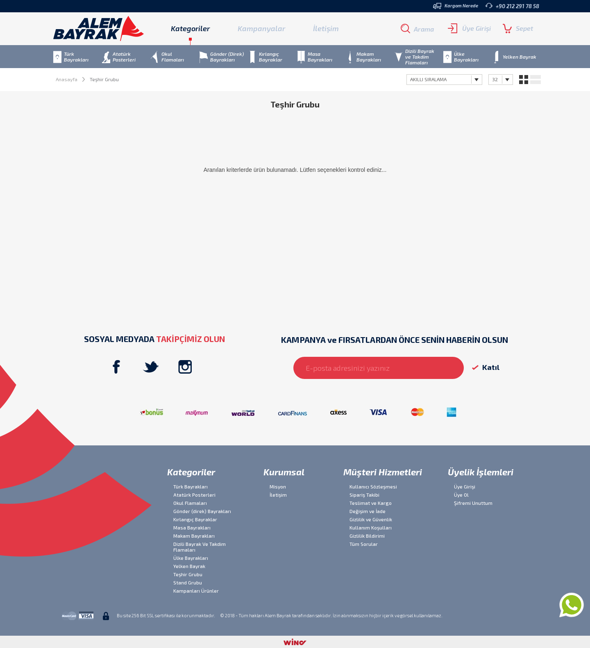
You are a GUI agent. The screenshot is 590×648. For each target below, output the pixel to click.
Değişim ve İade (367, 511)
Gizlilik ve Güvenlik (370, 519)
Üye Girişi (469, 28)
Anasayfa (66, 79)
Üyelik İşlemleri (480, 471)
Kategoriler (191, 471)
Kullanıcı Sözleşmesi (373, 486)
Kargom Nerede (455, 6)
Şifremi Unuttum (473, 503)
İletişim (326, 28)
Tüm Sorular (363, 544)
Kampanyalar (261, 28)
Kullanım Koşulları (370, 527)
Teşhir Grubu (187, 574)
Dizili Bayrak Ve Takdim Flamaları (199, 546)
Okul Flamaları (190, 503)
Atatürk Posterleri (194, 494)
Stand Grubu (187, 582)
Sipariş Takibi (364, 494)
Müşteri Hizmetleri (382, 471)
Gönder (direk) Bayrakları (202, 511)
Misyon (278, 486)
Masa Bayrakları (192, 527)
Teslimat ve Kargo (370, 503)
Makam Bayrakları (194, 535)
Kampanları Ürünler (196, 590)
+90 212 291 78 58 (512, 5)
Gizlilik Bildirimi (367, 535)
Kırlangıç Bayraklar (195, 519)
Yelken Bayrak (189, 566)
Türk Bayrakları (190, 486)
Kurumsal (283, 471)
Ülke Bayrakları (190, 558)
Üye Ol (461, 494)
